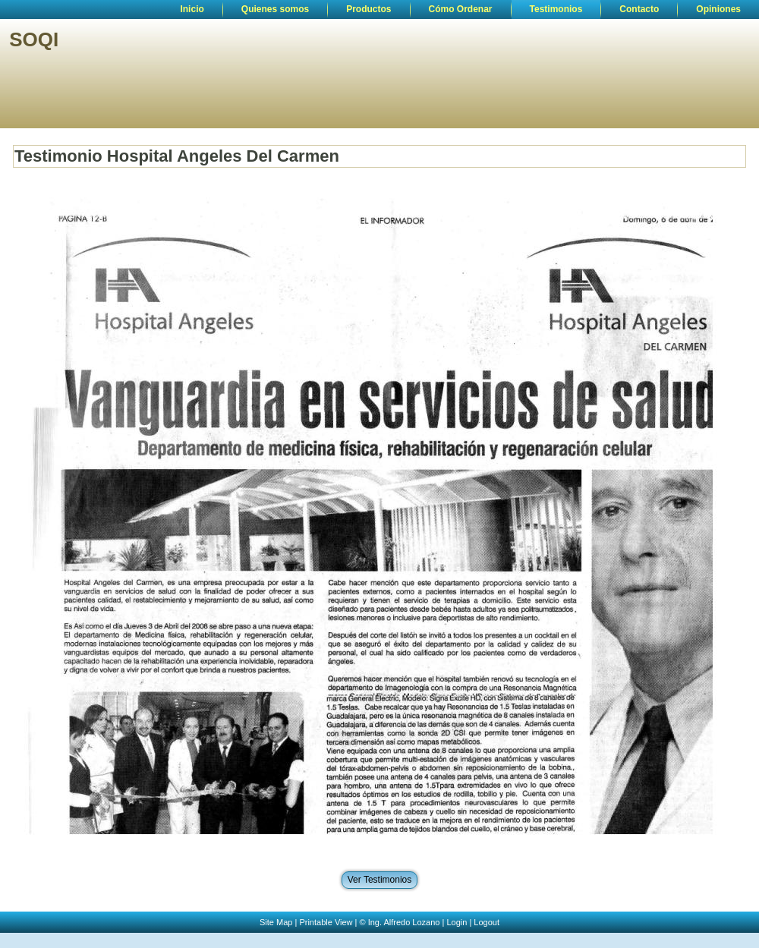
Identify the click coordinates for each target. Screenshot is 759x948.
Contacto (639, 9)
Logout (486, 922)
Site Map (276, 922)
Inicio (191, 9)
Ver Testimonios (380, 879)
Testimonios (556, 9)
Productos (368, 9)
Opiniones (718, 9)
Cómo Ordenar (461, 9)
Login (456, 922)
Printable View (325, 922)
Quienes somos (275, 9)
